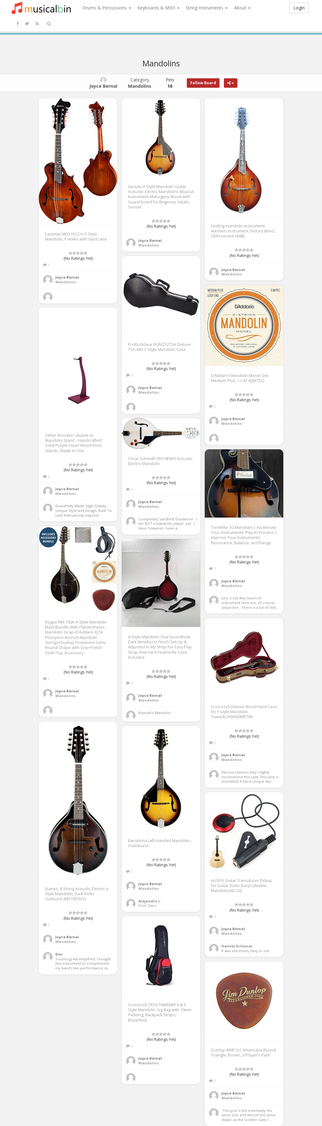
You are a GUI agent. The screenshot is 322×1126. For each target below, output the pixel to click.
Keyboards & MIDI (158, 8)
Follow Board (203, 83)
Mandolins (65, 282)
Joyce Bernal (67, 277)
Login (299, 8)
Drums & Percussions (106, 8)
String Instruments (207, 8)
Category (139, 83)
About (242, 8)
